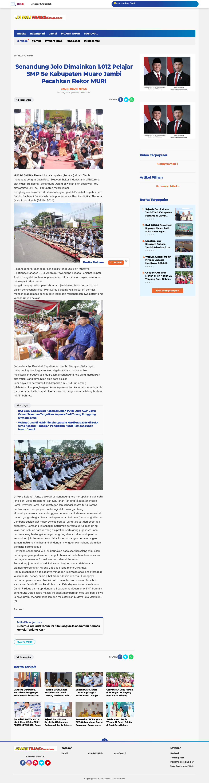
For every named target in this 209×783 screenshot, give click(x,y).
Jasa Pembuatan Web (181, 766)
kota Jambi (93, 41)
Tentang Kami (177, 757)
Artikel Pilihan (151, 177)
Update (116, 262)
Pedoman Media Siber (182, 762)
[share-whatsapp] (131, 99)
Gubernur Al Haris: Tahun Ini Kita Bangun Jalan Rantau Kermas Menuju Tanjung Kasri (58, 627)
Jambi (53, 33)
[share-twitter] (126, 99)
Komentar (24, 99)
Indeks (21, 33)
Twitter (43, 764)
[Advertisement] (167, 322)
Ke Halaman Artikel (167, 186)
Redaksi (174, 753)
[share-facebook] (120, 99)
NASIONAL (91, 33)
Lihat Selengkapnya (167, 290)
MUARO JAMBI (70, 33)
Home (20, 4)
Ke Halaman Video (167, 164)
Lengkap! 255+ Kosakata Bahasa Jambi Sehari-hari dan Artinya (158, 244)
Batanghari (37, 33)
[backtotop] (104, 741)
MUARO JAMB (95, 753)
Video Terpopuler (153, 155)
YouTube (50, 764)
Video (23, 41)
